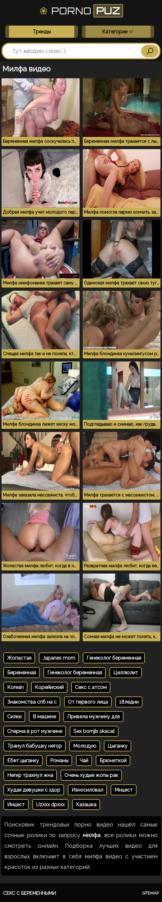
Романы (59, 761)
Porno (81, 10)
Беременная (21, 673)
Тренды (42, 32)
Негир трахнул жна (30, 775)
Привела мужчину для (93, 717)
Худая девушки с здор (33, 790)
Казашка (86, 804)
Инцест (16, 804)
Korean (15, 687)
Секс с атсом (91, 687)
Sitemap (150, 893)
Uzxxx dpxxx (50, 804)
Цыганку (117, 746)
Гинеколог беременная (74, 673)
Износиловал (87, 790)
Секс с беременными (29, 893)
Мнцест (123, 790)
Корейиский (49, 687)
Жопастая (19, 658)
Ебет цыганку (23, 761)
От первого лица (88, 702)
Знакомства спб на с (32, 702)
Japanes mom (59, 658)
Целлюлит (125, 673)
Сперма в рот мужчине (34, 731)
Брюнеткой (113, 761)
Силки (14, 717)
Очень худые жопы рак (91, 775)
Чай (84, 761)
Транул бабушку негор (34, 746)
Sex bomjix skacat (94, 731)
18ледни (129, 702)
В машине (44, 717)
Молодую (84, 746)
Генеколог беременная (113, 658)
